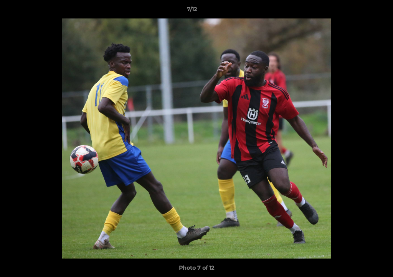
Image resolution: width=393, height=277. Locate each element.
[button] (360, 11)
